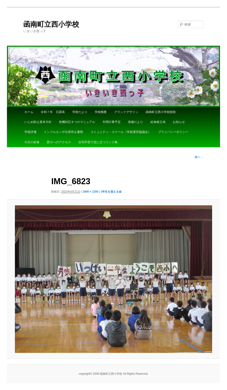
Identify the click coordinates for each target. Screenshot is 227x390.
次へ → (199, 157)
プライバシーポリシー (173, 132)
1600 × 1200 (90, 191)
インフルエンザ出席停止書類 (63, 132)
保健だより (135, 122)
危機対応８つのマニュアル (77, 122)
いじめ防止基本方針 (38, 122)
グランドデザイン (126, 112)
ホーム (28, 112)
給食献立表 (158, 122)
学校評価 (30, 132)
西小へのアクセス (59, 142)
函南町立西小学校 (51, 24)
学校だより (79, 112)
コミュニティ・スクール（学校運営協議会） (120, 132)
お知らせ (179, 122)
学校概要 (101, 112)
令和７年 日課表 (53, 112)
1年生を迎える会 (111, 191)
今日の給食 (32, 142)
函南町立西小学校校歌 (161, 112)
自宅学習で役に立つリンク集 (98, 142)
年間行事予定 (112, 122)
